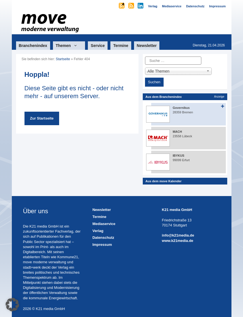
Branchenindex (33, 45)
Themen (69, 45)
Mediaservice (103, 224)
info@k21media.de (178, 235)
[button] (12, 304)
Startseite (63, 59)
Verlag (97, 231)
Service (98, 45)
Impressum (102, 244)
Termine (120, 45)
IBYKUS (178, 155)
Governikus (181, 107)
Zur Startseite (42, 118)
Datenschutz (103, 237)
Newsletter (147, 45)
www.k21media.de (177, 241)
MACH (177, 131)
